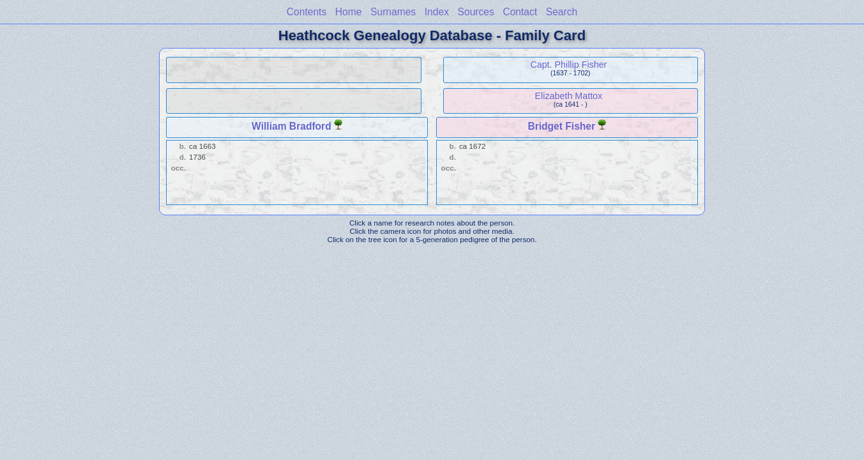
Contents (306, 11)
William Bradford (291, 126)
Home (348, 11)
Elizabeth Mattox (569, 96)
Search (561, 11)
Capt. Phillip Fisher (568, 64)
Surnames (393, 11)
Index (437, 11)
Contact (520, 11)
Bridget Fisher (561, 126)
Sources (476, 11)
